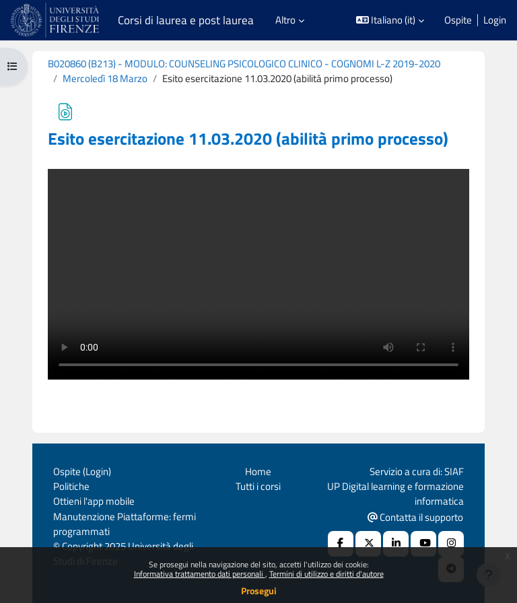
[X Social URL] (368, 544)
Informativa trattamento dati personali (199, 573)
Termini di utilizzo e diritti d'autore (326, 573)
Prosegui (259, 590)
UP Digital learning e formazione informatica (395, 493)
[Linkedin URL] (396, 544)
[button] (390, 20)
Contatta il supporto (415, 517)
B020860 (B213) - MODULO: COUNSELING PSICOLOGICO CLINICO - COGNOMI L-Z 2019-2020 (244, 63)
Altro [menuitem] (285, 20)
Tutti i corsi (258, 486)
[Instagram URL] (451, 544)
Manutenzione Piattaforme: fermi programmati (124, 524)
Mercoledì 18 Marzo (105, 78)
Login (494, 20)
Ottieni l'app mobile (94, 501)
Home (258, 471)
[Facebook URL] (340, 544)
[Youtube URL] (423, 544)
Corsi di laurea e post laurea (186, 20)
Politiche (71, 486)
